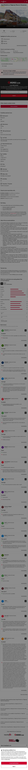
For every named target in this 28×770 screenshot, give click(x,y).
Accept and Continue (14, 763)
